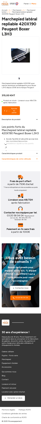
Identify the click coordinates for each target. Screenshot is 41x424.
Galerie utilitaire (8, 352)
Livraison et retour (9, 384)
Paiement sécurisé (9, 388)
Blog (3, 376)
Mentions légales (8, 410)
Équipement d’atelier (10, 363)
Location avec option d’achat (13, 392)
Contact (5, 379)
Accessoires (6, 367)
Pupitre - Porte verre (10, 355)
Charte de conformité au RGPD (14, 417)
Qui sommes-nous (9, 372)
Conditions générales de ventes (14, 414)
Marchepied (17, 10)
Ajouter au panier (10, 110)
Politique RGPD (25, 410)
